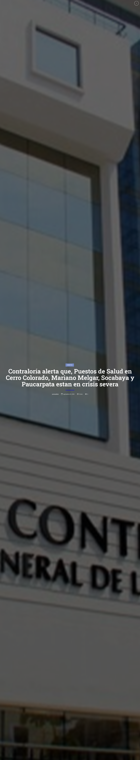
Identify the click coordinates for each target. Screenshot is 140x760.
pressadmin (55, 394)
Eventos (69, 365)
